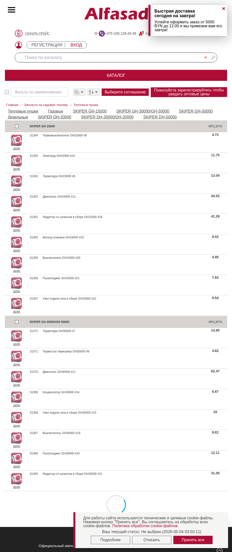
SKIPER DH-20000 (54, 117)
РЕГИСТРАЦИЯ (46, 45)
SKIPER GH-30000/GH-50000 (142, 111)
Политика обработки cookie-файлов (144, 526)
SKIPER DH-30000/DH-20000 (107, 117)
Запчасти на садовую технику (46, 104)
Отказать (151, 540)
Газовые (55, 111)
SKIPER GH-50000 (196, 111)
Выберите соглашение (125, 92)
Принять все (193, 540)
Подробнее (110, 540)
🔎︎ (213, 57)
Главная (12, 104)
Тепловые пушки (85, 104)
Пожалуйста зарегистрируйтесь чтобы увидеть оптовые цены (189, 91)
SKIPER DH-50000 (160, 117)
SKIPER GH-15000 (90, 111)
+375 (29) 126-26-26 (120, 33)
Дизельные (18, 117)
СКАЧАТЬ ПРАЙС (37, 33)
